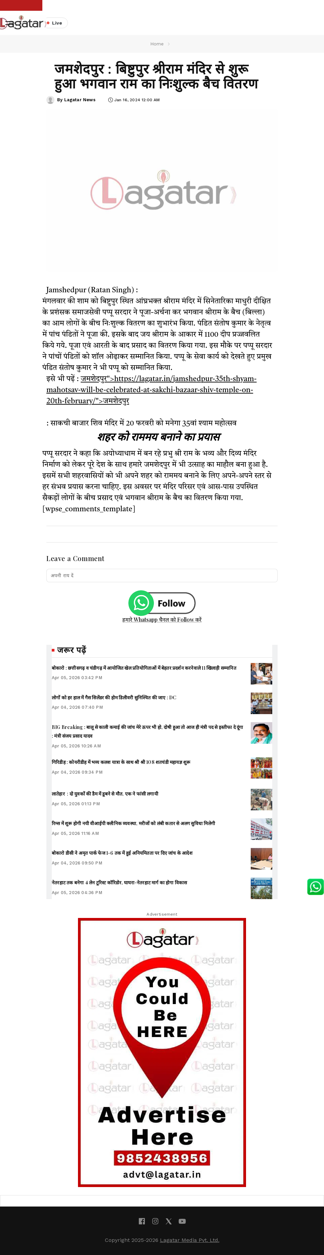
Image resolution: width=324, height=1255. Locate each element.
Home (157, 43)
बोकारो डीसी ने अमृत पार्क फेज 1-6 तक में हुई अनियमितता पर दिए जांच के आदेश (122, 853)
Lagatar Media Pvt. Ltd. (189, 1240)
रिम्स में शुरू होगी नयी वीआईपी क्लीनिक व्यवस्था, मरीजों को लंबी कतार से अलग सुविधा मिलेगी (133, 823)
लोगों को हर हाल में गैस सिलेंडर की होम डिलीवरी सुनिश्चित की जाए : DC (114, 697)
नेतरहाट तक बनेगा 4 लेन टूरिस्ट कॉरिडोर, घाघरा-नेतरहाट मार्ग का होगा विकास (119, 882)
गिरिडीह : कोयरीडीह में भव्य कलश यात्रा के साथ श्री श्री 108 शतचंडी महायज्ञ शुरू (121, 762)
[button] (9, 23)
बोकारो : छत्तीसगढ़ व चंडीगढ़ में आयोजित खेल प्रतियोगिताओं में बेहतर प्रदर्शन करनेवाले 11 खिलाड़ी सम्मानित (144, 668)
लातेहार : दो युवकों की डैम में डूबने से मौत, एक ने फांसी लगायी (105, 793)
